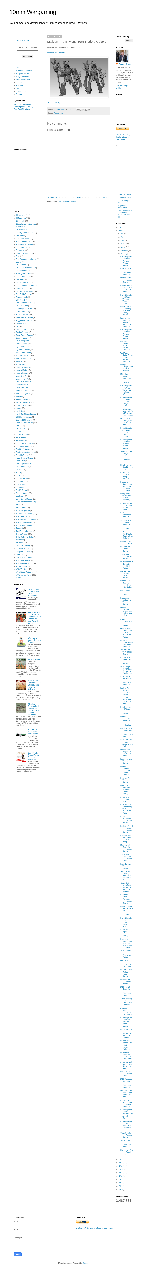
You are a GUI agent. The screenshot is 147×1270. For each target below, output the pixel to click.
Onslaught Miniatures (24, 420)
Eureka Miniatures (23, 315)
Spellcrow (19, 496)
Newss (18, 408)
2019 (121, 1159)
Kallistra (19, 361)
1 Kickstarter (21, 215)
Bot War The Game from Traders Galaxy (125, 660)
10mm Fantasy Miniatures (26, 224)
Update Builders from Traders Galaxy (126, 1074)
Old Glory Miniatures (24, 417)
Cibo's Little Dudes (23, 282)
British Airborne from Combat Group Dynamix (126, 476)
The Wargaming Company (26, 519)
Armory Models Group (24, 241)
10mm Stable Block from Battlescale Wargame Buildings (125, 887)
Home (79, 198)
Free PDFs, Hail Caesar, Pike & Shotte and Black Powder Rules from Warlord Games (34, 618)
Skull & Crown (21, 490)
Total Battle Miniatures (24, 531)
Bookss (19, 262)
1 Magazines (21, 218)
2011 (121, 1186)
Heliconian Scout (124, 198)
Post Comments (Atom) (67, 202)
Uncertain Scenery (23, 546)
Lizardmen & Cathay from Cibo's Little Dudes (126, 422)
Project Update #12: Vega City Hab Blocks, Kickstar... (126, 1022)
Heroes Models (22, 344)
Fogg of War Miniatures (25, 321)
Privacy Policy (21, 91)
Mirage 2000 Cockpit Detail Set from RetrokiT (126, 368)
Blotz (18, 256)
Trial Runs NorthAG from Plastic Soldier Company (126, 357)
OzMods (19, 426)
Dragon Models (22, 297)
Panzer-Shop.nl (22, 435)
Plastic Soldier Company (25, 452)
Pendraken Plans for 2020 (124, 799)
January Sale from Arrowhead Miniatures (125, 1143)
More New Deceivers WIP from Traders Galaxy (125, 790)
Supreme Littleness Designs (26, 502)
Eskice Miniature (22, 312)
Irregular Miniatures (23, 356)
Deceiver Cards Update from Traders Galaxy (126, 973)
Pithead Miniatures (23, 446)
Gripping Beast (21, 338)
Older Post (105, 198)
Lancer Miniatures (23, 367)
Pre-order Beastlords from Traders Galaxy (126, 819)
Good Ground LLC (23, 329)
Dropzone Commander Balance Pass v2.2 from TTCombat (126, 486)
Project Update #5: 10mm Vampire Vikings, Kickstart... (126, 299)
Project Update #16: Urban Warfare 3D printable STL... (126, 390)
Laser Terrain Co (22, 379)
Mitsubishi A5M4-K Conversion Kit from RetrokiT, (125, 378)
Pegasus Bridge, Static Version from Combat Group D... (126, 838)
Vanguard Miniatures (24, 552)
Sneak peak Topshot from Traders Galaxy (126, 933)
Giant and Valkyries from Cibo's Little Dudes (125, 963)
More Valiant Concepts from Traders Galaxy (126, 848)
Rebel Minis (20, 461)
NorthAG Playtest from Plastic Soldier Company (126, 345)
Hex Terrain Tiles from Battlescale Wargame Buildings (126, 1033)
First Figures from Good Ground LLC (126, 981)
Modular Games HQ (23, 399)
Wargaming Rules (23, 77)
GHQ (18, 326)
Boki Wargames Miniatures (26, 259)
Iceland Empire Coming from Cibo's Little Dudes (126, 1094)
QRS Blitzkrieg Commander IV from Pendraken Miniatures (126, 633)
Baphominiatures (22, 247)
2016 (121, 1169)
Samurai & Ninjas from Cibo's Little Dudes (125, 701)
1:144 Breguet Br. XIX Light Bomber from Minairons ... (126, 670)
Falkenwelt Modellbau (24, 317)
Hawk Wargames (22, 341)
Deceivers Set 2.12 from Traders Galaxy (125, 710)
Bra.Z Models (21, 265)
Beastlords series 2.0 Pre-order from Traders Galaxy (126, 899)
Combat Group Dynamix (25, 285)
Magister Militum (22, 385)
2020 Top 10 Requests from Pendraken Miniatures (125, 991)
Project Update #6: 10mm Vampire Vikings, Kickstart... (126, 261)
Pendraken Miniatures (24, 443)
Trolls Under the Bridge (25, 537)
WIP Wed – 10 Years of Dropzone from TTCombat (125, 524)
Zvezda (19, 578)
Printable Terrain (22, 455)
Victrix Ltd (19, 555)
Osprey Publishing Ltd (24, 423)
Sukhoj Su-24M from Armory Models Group (126, 506)
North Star (20, 411)
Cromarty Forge (22, 288)
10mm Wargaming (33, 12)
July (122, 234)
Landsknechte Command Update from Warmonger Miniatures (126, 322)
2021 (121, 227)
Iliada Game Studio (23, 353)
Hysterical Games (23, 350)
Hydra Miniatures (22, 347)
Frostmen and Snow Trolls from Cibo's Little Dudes (125, 1055)
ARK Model (20, 236)
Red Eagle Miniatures (24, 464)
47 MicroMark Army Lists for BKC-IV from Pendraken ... (126, 412)
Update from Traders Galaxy (125, 549)
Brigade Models (22, 271)
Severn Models (21, 484)
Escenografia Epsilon (24, 309)
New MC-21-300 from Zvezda (126, 542)
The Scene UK (21, 516)
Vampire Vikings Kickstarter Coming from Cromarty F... (126, 1002)
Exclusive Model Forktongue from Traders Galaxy (126, 829)
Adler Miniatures (22, 230)
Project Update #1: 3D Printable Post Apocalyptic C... (126, 1125)
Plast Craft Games (23, 449)
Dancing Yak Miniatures (25, 291)
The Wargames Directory (23, 107)
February (124, 250)
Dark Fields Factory (23, 294)
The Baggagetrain (23, 511)
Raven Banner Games (24, 458)
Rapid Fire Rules (34, 659)
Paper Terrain (21, 437)
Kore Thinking (21, 364)
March (123, 247)
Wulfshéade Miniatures (25, 572)
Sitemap (19, 94)
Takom (18, 505)
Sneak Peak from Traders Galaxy (126, 556)
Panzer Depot (21, 432)
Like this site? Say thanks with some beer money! (123, 137)
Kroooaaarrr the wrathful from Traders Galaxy (126, 601)
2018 (121, 1163)
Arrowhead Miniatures (24, 244)
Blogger (86, 1263)
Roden (18, 475)
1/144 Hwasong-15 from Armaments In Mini (126, 743)
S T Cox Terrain (22, 478)
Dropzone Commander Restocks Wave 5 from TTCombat (126, 943)
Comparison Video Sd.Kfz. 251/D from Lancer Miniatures (126, 1045)
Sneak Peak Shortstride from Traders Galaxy (126, 858)
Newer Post (52, 198)
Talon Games (21, 508)
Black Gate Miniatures (24, 253)
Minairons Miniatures (24, 391)
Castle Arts (20, 279)
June (123, 237)
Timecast (19, 528)
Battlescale (20, 250)
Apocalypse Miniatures (24, 233)
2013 (121, 1179)
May (122, 240)
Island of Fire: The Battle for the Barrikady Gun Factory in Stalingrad (34, 685)
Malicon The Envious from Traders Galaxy (126, 574)
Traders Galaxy (53, 102)
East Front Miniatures (22, 109)
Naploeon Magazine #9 (123, 207)
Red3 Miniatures (22, 467)
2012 (121, 1183)
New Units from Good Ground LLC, (126, 467)
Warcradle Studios (23, 560)
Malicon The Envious (56, 53)
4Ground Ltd (21, 227)
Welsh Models (21, 566)
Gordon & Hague (22, 332)
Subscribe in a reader (22, 40)
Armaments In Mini (23, 239)
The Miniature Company (25, 514)
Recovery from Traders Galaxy (125, 780)
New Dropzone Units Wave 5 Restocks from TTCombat (126, 910)
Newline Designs (22, 405)
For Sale (19, 82)
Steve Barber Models (24, 499)
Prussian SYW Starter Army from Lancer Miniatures (126, 1103)
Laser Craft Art (21, 376)
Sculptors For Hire (23, 74)
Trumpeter (20, 540)
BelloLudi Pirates (124, 195)
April (123, 244)
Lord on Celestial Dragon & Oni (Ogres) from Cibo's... (126, 612)
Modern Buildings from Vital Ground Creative (125, 771)
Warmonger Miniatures (24, 563)
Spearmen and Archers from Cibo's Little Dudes (126, 1065)
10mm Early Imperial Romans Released (34, 640)
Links (18, 88)
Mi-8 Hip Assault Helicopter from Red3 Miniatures (126, 565)
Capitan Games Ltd (23, 277)
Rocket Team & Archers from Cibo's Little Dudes (126, 288)
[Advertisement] (28, 129)
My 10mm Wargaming (22, 104)
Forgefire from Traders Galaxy (125, 866)
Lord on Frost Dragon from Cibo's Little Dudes (126, 752)
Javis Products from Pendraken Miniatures (125, 954)
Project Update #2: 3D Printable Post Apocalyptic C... (126, 1114)
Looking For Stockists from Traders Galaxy (126, 691)
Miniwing (19, 397)
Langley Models (22, 370)
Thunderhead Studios (24, 525)
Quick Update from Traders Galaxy (126, 280)
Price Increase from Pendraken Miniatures (125, 271)
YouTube (19, 85)
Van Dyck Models (22, 549)
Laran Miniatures (22, 373)
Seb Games (20, 481)
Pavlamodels (21, 440)
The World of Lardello (24, 522)
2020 (121, 231)
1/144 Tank (20, 221)
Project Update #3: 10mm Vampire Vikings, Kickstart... (126, 401)
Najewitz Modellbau (23, 402)
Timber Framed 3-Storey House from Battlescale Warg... (126, 876)
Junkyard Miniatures (23, 359)
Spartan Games (22, 493)
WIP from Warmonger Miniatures (125, 515)
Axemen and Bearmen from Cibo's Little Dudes (125, 1011)
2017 (121, 1166)
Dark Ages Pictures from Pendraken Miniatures (126, 643)
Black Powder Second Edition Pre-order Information (33, 756)
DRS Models (21, 300)
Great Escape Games (24, 335)
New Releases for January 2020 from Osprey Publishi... (125, 311)
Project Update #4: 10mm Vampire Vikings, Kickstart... (126, 334)
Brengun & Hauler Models (26, 268)
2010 (121, 1190)
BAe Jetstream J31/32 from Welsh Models (33, 732)
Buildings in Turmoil (23, 274)
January (124, 254)
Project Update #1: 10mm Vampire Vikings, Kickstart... (126, 444)
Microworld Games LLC (25, 388)
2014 (121, 1176)
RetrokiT (19, 470)
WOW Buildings (22, 569)
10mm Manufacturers (24, 71)
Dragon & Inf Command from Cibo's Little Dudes (125, 584)
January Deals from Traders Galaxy (126, 652)
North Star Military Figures (26, 414)
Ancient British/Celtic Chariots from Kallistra (126, 535)
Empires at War (22, 306)
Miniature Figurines (23, 394)
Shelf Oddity (20, 487)
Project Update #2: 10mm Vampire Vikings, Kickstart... (126, 432)
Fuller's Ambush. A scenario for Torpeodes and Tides (125, 214)
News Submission (23, 79)
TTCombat (20, 543)
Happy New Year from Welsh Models (126, 1152)
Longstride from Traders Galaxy (126, 761)
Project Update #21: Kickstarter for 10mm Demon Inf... (126, 922)
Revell (18, 473)
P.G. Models (20, 429)
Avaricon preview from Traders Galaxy (126, 622)
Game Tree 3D (21, 323)
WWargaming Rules (23, 575)
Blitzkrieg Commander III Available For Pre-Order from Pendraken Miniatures (33, 709)
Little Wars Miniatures (24, 382)
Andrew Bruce (125, 64)
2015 (121, 1173)
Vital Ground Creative (24, 557)
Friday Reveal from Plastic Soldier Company (125, 497)
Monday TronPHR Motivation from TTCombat (125, 721)
